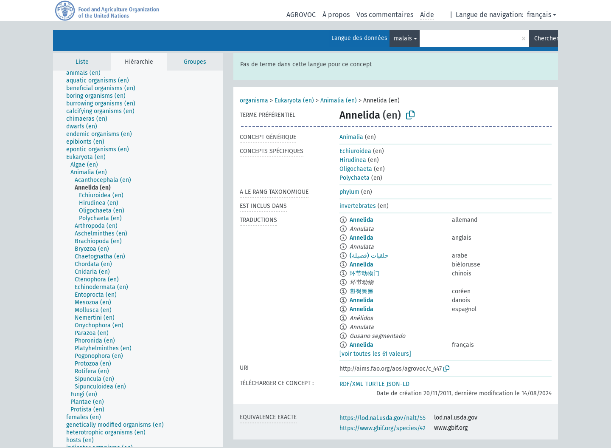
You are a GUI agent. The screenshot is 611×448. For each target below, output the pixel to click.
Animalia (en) (338, 100)
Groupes (195, 61)
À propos (336, 15)
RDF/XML (351, 384)
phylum (349, 192)
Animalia (351, 137)
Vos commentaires (384, 15)
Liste (82, 61)
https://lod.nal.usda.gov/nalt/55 (382, 418)
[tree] (138, 259)
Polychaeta (354, 177)
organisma (254, 100)
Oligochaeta (355, 169)
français (539, 15)
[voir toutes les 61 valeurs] (375, 353)
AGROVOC (301, 15)
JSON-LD (398, 384)
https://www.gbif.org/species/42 (382, 428)
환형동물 (361, 291)
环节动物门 (364, 273)
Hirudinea (352, 160)
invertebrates (357, 206)
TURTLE (374, 384)
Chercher (546, 38)
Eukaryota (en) (294, 100)
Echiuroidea (355, 151)
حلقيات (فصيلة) (369, 255)
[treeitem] (87, 73)
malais (403, 38)
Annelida (361, 220)
